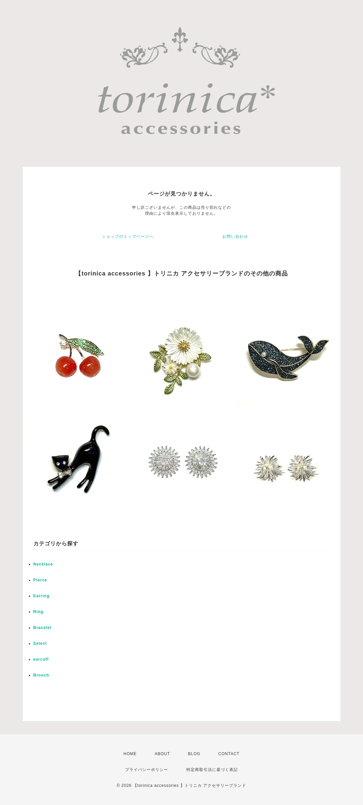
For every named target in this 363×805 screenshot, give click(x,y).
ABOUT (162, 753)
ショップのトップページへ (128, 236)
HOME (130, 753)
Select (40, 643)
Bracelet (42, 627)
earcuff (41, 659)
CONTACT (229, 753)
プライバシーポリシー (146, 769)
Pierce (40, 580)
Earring (41, 596)
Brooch (41, 675)
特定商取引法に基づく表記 (212, 769)
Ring (38, 611)
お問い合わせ (235, 236)
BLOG (194, 753)
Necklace (43, 564)
